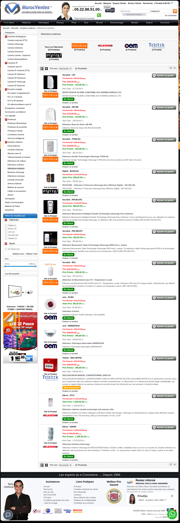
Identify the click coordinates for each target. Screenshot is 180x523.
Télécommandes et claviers (19, 157)
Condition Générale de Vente (86, 489)
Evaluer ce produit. (70, 103)
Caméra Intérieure (15, 48)
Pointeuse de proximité (17, 127)
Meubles (134, 23)
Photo (73, 23)
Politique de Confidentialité (85, 500)
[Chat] (8, 515)
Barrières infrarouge (16, 172)
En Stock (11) (14, 249)
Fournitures (165, 23)
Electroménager (117, 23)
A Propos (77, 486)
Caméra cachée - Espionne (19, 55)
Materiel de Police (12, 206)
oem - (68, 297)
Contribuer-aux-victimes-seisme (84, 504)
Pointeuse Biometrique (17, 123)
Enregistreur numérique (15, 108)
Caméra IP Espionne (16, 85)
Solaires (149, 23)
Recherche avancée (134, 14)
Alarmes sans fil (14, 153)
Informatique (43, 23)
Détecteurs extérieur (16, 168)
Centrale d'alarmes (15, 150)
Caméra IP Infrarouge (17, 82)
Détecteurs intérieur (16, 165)
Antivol (10, 195)
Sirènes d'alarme (15, 184)
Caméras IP (13, 63)
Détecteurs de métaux (17, 161)
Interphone (9, 210)
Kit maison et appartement (18, 93)
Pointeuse (12, 119)
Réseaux (60, 23)
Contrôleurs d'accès (16, 134)
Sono (86, 23)
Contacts (77, 495)
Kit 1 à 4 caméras (15, 97)
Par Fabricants (80, 492)
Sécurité (99, 23)
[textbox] (134, 11)
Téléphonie (26, 23)
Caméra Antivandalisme (17, 59)
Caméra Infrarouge (15, 44)
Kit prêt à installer (15, 89)
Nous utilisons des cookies (85, 497)
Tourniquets (10, 199)
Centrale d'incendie (16, 180)
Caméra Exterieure (15, 52)
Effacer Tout (31, 254)
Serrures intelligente (16, 138)
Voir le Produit (50, 91)
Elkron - (68, 395)
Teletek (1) (12, 238)
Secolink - (68, 75)
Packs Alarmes (14, 146)
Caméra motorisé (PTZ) (17, 40)
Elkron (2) (12, 229)
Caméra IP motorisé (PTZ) (19, 70)
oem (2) (11, 232)
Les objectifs (10, 116)
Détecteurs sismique (16, 176)
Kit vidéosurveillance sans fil (19, 104)
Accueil (6, 28)
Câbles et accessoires (17, 191)
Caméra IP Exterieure (17, 78)
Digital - (70, 171)
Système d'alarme (27, 28)
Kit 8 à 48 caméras (15, 101)
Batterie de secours (16, 187)
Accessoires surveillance (15, 112)
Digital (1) (12, 225)
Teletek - (72, 358)
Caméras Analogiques (17, 36)
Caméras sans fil (15, 67)
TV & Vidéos (9, 23)
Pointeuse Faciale (15, 131)
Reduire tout (18, 254)
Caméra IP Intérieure (16, 74)
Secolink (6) (13, 235)
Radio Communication (14, 202)
